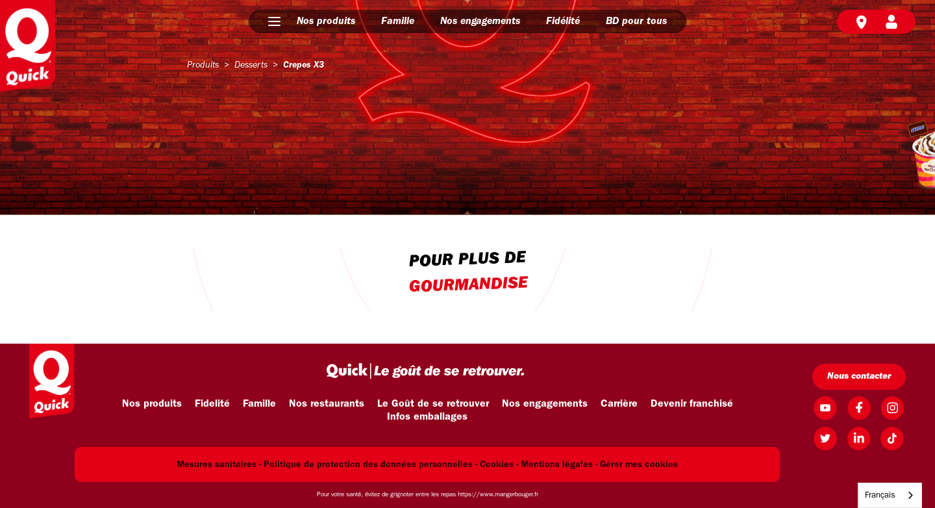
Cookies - (499, 465)
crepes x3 (303, 65)
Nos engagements (480, 21)
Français (880, 495)
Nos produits (326, 21)
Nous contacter (859, 376)
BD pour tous (636, 21)
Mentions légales (557, 465)
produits (203, 65)
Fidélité (563, 21)
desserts (251, 65)
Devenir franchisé (692, 404)
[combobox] (890, 495)
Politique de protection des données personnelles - (370, 465)
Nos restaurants (326, 404)
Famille (397, 21)
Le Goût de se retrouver (433, 404)
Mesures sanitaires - (219, 465)
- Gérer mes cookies (636, 465)
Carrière (619, 404)
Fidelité (212, 404)
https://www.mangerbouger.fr (498, 494)
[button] (274, 21)
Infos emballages (427, 417)
